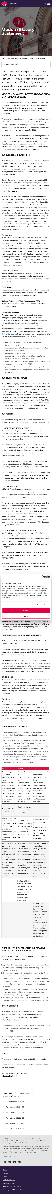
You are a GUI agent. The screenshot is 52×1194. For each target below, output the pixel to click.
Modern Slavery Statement (38, 58)
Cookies (5, 1173)
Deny (26, 616)
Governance (10, 58)
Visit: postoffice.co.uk (9, 1156)
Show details (41, 605)
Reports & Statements (21, 58)
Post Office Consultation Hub (12, 1186)
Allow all (26, 610)
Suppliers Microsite (8, 1183)
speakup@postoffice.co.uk (39, 1025)
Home (3, 58)
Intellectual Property (9, 1180)
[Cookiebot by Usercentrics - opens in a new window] (41, 576)
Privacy (5, 1176)
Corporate (9, 4)
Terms (5, 1170)
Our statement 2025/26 (14, 1102)
